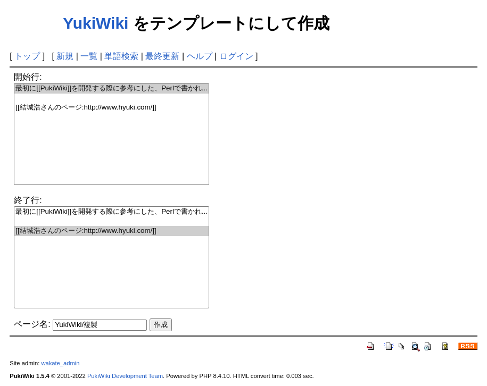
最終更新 (162, 56)
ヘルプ (199, 56)
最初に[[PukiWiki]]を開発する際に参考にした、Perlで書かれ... (111, 88)
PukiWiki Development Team (125, 376)
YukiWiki (95, 23)
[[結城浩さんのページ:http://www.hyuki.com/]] (111, 108)
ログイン (236, 56)
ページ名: (32, 324)
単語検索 (121, 56)
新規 (64, 56)
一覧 (88, 56)
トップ (27, 56)
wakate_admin (60, 363)
